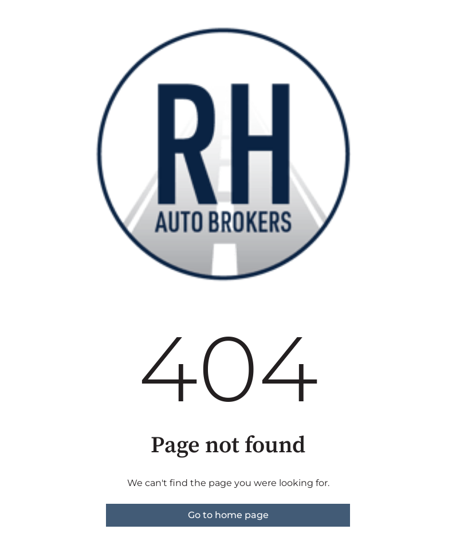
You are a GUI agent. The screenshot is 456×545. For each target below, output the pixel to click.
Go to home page (228, 515)
